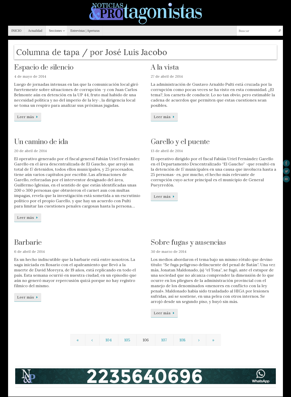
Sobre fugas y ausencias (188, 242)
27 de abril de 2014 (167, 76)
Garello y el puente (180, 142)
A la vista (165, 67)
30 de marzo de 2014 (169, 251)
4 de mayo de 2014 (30, 76)
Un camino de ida (41, 142)
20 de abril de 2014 (30, 150)
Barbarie (28, 242)
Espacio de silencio (44, 67)
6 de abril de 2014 (29, 251)
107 (164, 339)
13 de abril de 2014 (167, 150)
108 (182, 339)
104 (108, 339)
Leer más (28, 116)
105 (127, 339)
